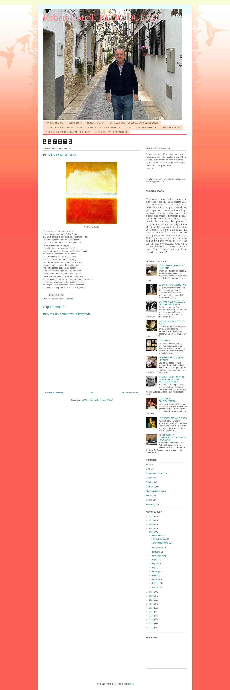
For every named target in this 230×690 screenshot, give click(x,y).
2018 (151, 604)
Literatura (150, 486)
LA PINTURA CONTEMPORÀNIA (168, 400)
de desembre (158, 535)
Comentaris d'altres (154, 473)
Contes (149, 477)
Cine (148, 469)
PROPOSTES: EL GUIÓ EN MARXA (141, 127)
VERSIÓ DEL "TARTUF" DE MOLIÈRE (111, 132)
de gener (156, 587)
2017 (151, 608)
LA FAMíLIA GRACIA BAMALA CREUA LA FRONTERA (172, 303)
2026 (151, 516)
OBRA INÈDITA (75, 123)
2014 (151, 619)
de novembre (158, 548)
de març (155, 579)
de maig (155, 571)
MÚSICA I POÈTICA (95, 123)
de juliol (155, 563)
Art (147, 464)
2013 (151, 623)
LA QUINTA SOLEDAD (171, 127)
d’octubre (156, 552)
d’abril (154, 575)
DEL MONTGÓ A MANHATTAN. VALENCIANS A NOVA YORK (172, 437)
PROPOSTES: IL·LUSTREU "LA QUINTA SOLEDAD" (68, 132)
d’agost (155, 559)
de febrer (156, 583)
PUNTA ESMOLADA (160, 539)
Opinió (149, 500)
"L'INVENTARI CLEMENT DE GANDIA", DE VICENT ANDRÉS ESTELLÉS (172, 379)
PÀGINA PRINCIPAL (54, 123)
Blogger (129, 684)
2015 (151, 616)
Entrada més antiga (129, 393)
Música (149, 495)
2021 (151, 592)
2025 (151, 520)
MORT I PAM (164, 340)
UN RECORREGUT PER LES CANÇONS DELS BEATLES (134, 123)
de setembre (157, 556)
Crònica (149, 482)
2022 (151, 532)
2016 (151, 612)
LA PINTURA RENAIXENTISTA (173, 418)
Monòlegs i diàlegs (154, 491)
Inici (92, 393)
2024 (151, 524)
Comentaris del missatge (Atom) (98, 400)
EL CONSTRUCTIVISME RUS (172, 285)
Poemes (69, 299)
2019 (151, 600)
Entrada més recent (54, 393)
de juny (155, 567)
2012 (151, 627)
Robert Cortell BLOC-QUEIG (99, 17)
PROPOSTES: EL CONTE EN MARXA (104, 127)
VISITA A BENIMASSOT (161, 543)
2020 (151, 596)
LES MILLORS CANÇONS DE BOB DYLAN (64, 127)
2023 (151, 528)
